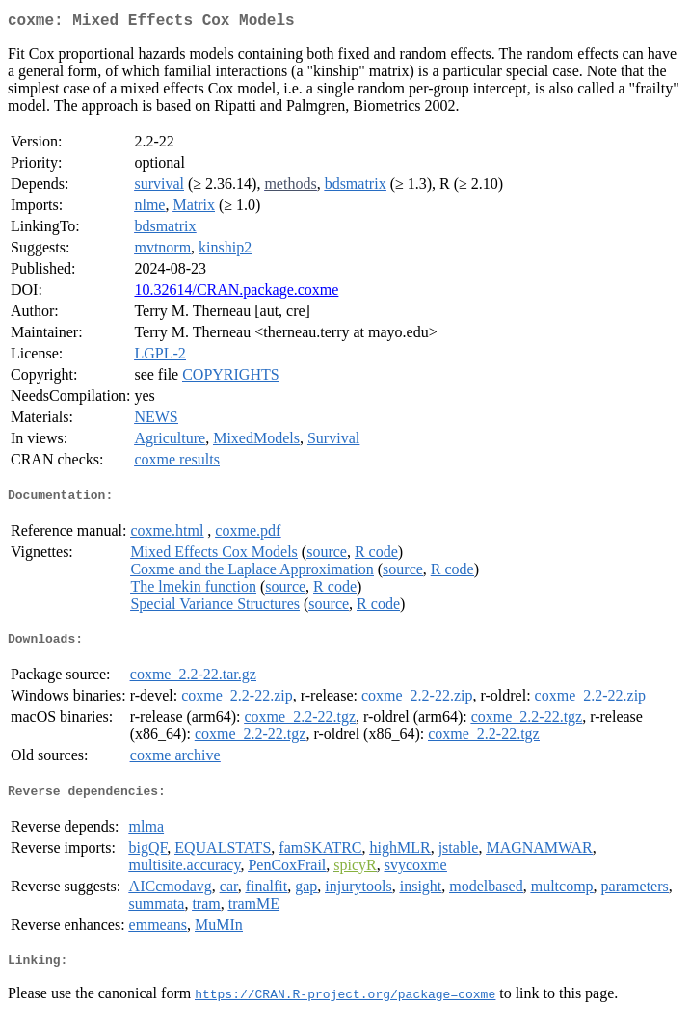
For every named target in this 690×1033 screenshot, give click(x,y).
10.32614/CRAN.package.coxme (236, 293)
